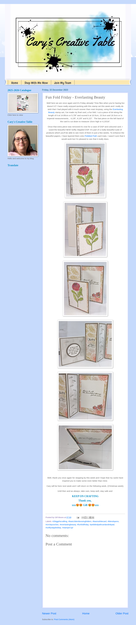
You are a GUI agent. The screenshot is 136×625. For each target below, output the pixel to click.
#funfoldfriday (83, 525)
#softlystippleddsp (53, 528)
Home (14, 83)
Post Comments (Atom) (64, 619)
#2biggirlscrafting (59, 521)
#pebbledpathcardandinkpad (102, 525)
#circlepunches (52, 525)
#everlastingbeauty (68, 525)
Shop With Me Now (36, 83)
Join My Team (62, 83)
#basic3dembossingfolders (79, 521)
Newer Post (49, 613)
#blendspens (113, 521)
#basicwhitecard (100, 521)
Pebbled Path (91, 136)
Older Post (122, 613)
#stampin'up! (67, 528)
